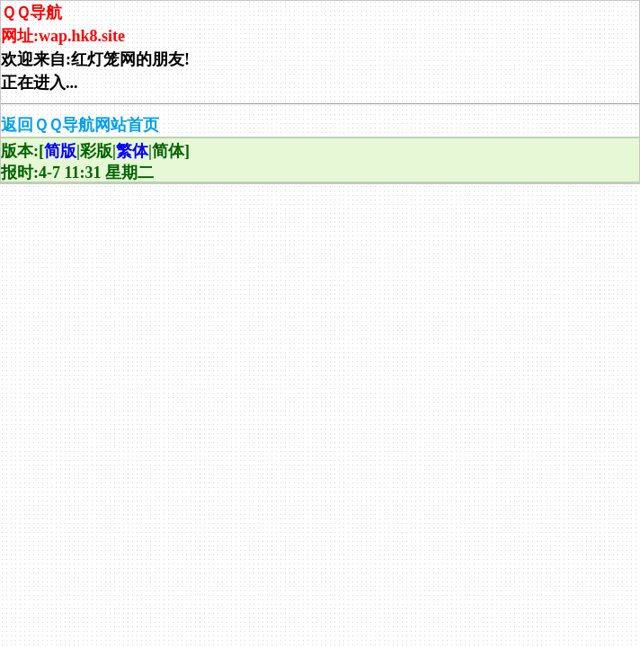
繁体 (132, 151)
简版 (60, 151)
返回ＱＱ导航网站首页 (80, 125)
